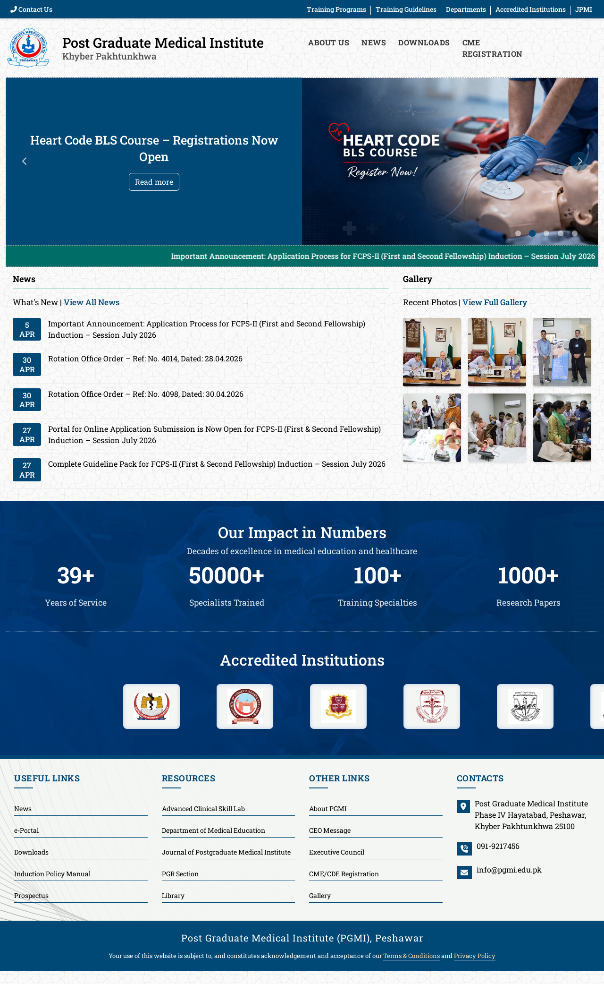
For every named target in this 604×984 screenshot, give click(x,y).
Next (579, 161)
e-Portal (26, 830)
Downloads (424, 42)
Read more (154, 182)
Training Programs (336, 9)
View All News (92, 302)
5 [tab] (575, 233)
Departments (466, 9)
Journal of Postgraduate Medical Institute (226, 851)
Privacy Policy (474, 955)
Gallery (320, 895)
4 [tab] (560, 233)
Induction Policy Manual (52, 873)
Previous (24, 161)
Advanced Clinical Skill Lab (203, 808)
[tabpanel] (302, 161)
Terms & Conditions (411, 955)
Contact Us (31, 9)
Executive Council (336, 851)
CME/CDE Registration (344, 873)
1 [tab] (518, 233)
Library (173, 895)
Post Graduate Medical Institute (163, 48)
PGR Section (180, 873)
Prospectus (31, 895)
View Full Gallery (494, 302)
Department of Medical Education (213, 830)
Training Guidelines (406, 9)
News (373, 42)
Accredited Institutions (530, 9)
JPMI (583, 9)
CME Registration (492, 48)
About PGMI (328, 808)
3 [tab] (546, 233)
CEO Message (330, 830)
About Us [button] (328, 42)
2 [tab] (532, 233)
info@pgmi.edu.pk (509, 869)
